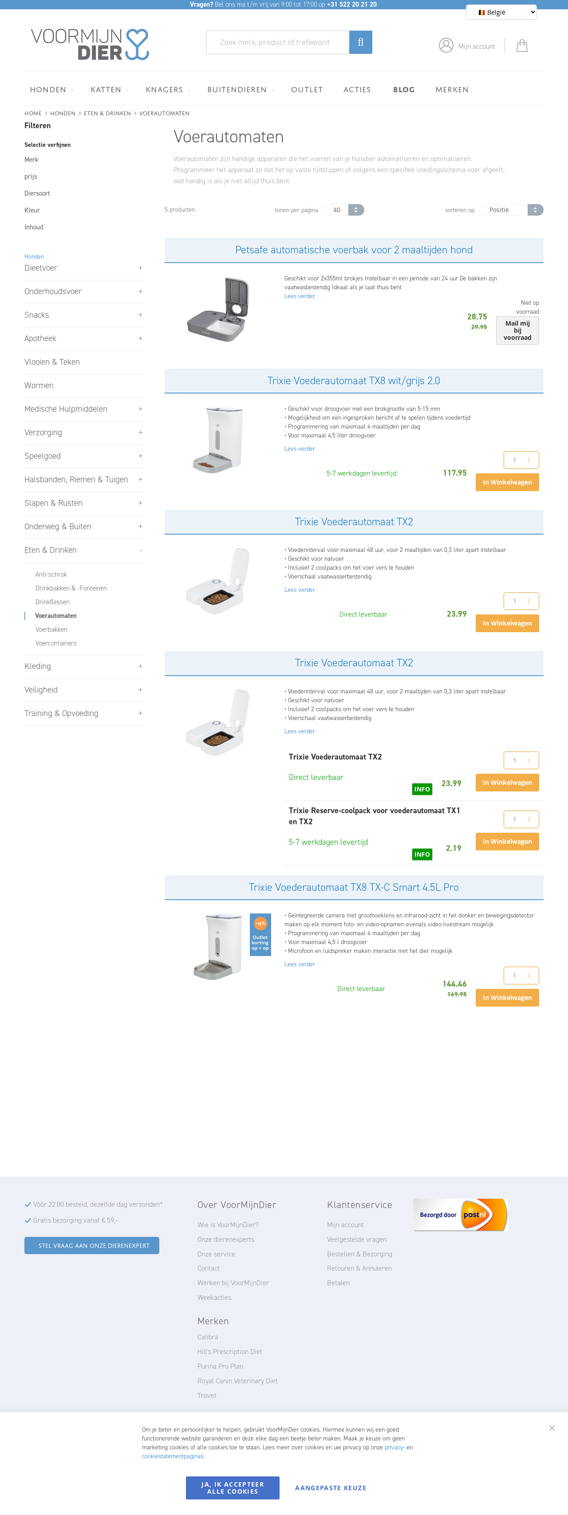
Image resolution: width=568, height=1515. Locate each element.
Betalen (338, 1282)
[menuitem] (49, 89)
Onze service (216, 1254)
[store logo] (90, 45)
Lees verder (299, 296)
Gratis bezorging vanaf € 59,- (75, 1220)
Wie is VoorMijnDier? (228, 1224)
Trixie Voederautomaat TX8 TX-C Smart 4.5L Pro (354, 887)
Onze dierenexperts (225, 1239)
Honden (62, 112)
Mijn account (476, 46)
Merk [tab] (31, 159)
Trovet (207, 1395)
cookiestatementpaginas (172, 1456)
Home (33, 112)
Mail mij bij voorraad (518, 330)
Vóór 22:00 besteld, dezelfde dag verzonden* (98, 1204)
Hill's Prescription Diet (229, 1351)
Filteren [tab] (37, 125)
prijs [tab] (30, 176)
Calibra (207, 1337)
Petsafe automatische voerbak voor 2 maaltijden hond (354, 250)
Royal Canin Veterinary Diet (237, 1380)
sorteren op (459, 210)
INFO (422, 789)
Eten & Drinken (107, 112)
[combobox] (289, 42)
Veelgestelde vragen (357, 1239)
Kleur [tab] (32, 210)
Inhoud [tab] (33, 227)
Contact (208, 1268)
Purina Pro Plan (220, 1366)
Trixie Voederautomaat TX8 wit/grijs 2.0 (354, 381)
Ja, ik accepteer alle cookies (232, 1487)
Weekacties (214, 1297)
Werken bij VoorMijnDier (233, 1282)
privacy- (395, 1447)
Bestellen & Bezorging (359, 1254)
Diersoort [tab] (37, 193)
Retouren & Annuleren (359, 1268)
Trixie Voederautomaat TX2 (354, 522)
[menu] (284, 88)
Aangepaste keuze (331, 1488)
